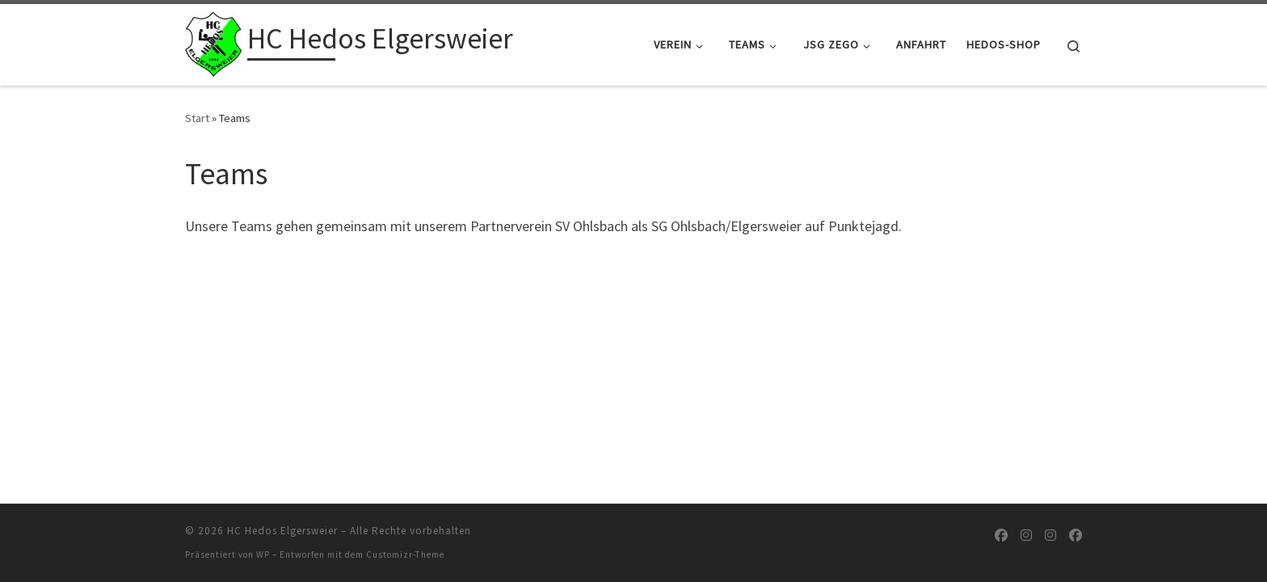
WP (263, 554)
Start (197, 118)
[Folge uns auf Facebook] (1001, 535)
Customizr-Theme (405, 554)
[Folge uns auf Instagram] (1026, 535)
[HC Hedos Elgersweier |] (213, 41)
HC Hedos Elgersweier (282, 531)
